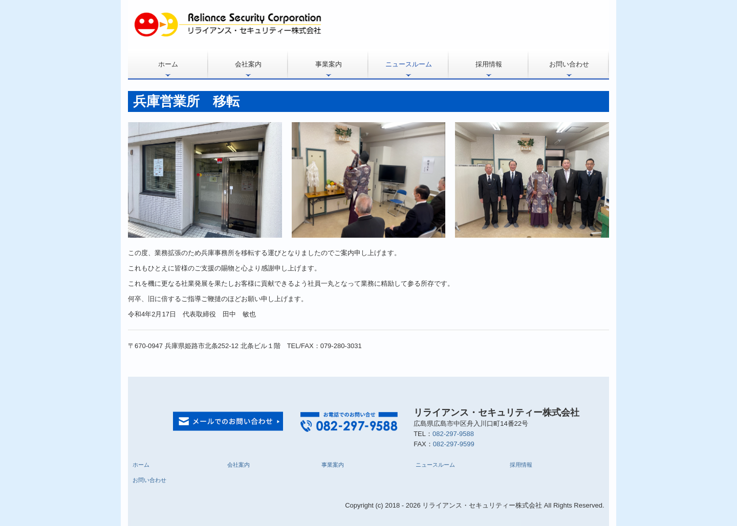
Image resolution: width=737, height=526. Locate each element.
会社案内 (248, 64)
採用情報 (488, 64)
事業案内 (328, 64)
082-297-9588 (453, 434)
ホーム (168, 64)
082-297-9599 (453, 444)
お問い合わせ (569, 64)
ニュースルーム (408, 64)
